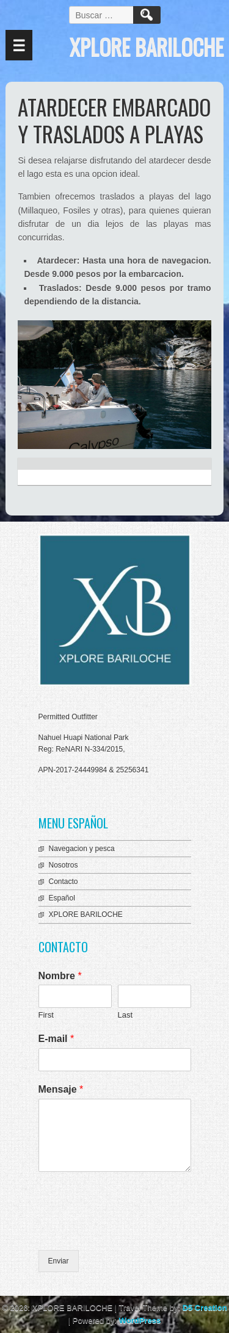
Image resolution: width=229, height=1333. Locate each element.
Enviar (58, 1261)
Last (125, 1014)
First (46, 1014)
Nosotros (63, 865)
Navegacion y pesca (82, 848)
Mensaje (61, 1089)
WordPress (140, 1320)
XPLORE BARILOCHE (86, 914)
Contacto (63, 881)
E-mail (56, 1038)
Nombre (60, 976)
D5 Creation (205, 1307)
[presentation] (131, 1230)
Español (62, 898)
